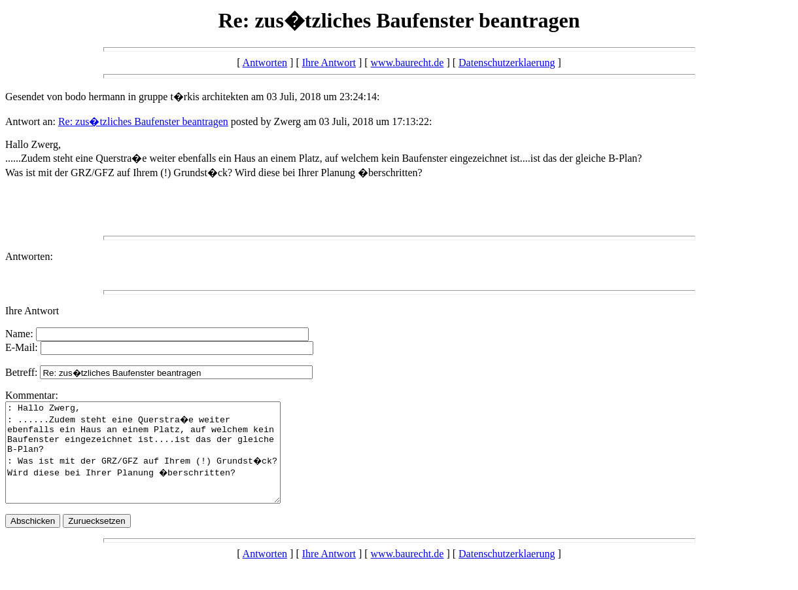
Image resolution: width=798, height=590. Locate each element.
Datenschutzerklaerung (507, 62)
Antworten (265, 62)
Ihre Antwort (329, 62)
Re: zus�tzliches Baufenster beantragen (143, 121)
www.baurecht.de (407, 62)
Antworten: (29, 256)
